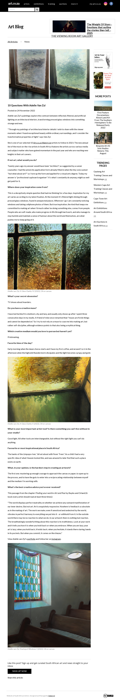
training (51, 4)
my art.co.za (95, 4)
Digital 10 (51, 696)
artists (27, 4)
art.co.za (14, 3)
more (74, 4)
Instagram (56, 539)
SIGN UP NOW (19, 671)
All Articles (13, 41)
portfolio (31, 539)
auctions (63, 4)
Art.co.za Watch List (42, 142)
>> (106, 179)
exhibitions (39, 4)
